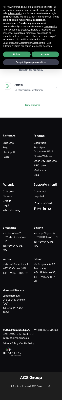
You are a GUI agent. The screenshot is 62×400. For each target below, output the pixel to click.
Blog (36, 174)
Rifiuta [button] (17, 54)
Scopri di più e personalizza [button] (31, 62)
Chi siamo (8, 191)
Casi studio (40, 142)
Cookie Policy (27, 343)
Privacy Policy (10, 343)
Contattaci (40, 191)
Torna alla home (31, 104)
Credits (7, 200)
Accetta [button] (45, 54)
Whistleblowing (11, 210)
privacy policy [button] (15, 13)
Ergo (5, 147)
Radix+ (6, 156)
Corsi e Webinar (43, 156)
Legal (6, 205)
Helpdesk (39, 196)
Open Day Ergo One (45, 160)
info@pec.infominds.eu (16, 337)
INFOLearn (40, 165)
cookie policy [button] (50, 26)
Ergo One (8, 142)
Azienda (19, 84)
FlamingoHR (9, 152)
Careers (7, 196)
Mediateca (40, 170)
